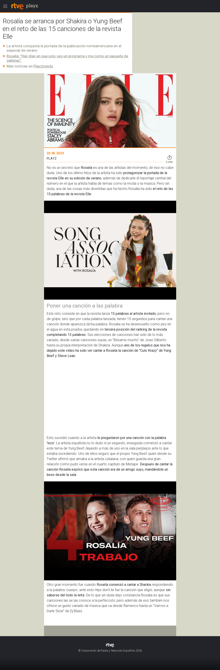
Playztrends (43, 66)
